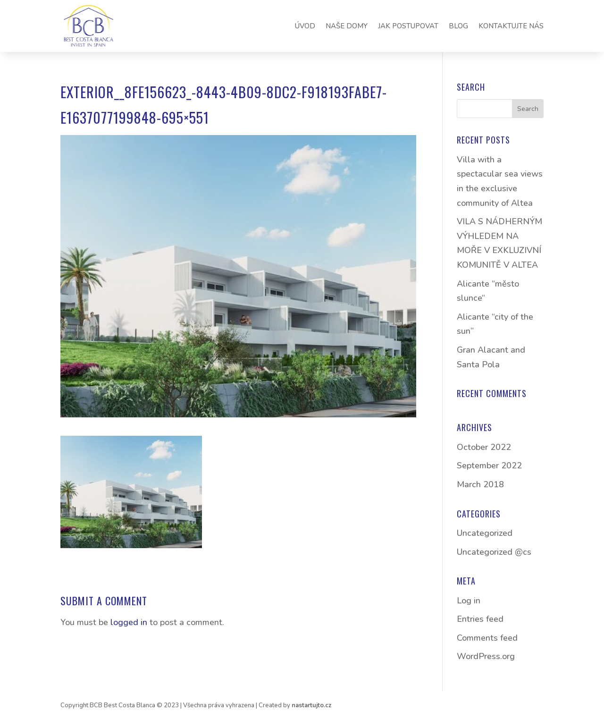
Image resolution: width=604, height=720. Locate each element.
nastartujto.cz (311, 705)
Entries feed (480, 619)
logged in (128, 622)
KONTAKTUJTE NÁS (511, 26)
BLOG (458, 26)
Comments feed (487, 638)
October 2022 (484, 447)
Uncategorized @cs (494, 552)
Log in (468, 600)
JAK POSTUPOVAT (408, 26)
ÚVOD (305, 26)
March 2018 (480, 484)
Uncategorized (484, 533)
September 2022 (489, 465)
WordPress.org (486, 656)
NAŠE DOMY (347, 26)
